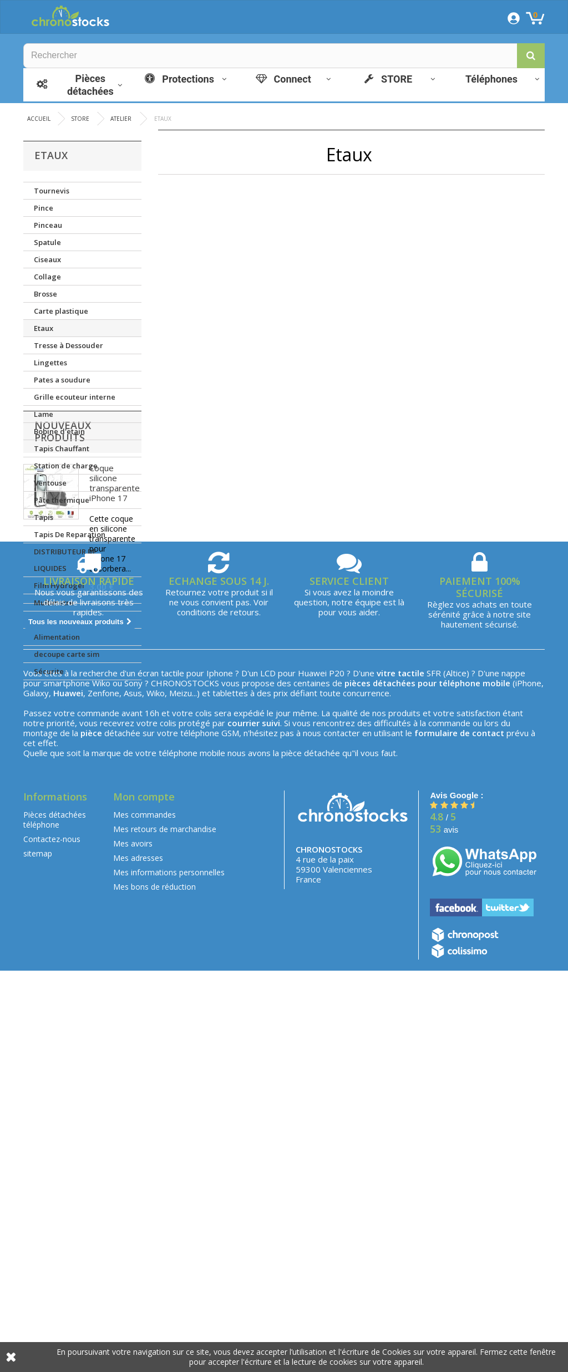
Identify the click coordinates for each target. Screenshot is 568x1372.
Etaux (43, 328)
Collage (47, 277)
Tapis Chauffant (61, 448)
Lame (43, 414)
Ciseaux (47, 259)
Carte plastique (61, 311)
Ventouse (50, 483)
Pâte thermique (61, 500)
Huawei (312, 1073)
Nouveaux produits (62, 717)
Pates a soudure (62, 380)
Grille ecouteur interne (74, 397)
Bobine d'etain (59, 431)
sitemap (37, 1254)
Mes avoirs (133, 1244)
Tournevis (51, 191)
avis (444, 1230)
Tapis (43, 517)
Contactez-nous (51, 1240)
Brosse (45, 294)
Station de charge (66, 466)
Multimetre (54, 603)
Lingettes (50, 363)
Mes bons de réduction (154, 1287)
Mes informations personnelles (169, 1273)
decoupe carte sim (66, 654)
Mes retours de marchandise (164, 1230)
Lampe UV (51, 620)
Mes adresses (138, 1258)
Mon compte (144, 1197)
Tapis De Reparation (69, 534)
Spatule (47, 242)
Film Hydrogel (59, 585)
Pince (43, 208)
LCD (268, 1073)
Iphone (219, 1073)
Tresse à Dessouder (68, 345)
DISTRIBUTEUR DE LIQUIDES (65, 560)
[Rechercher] (284, 55)
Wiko (101, 1083)
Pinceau (48, 225)
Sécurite (49, 671)
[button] (531, 55)
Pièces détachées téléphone (54, 1220)
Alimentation (57, 637)
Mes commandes (144, 1215)
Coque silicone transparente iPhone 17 (114, 768)
